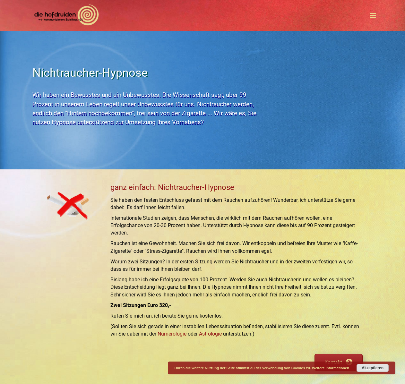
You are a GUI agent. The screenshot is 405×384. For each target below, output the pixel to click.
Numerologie (172, 334)
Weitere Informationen (330, 368)
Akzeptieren (372, 368)
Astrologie (210, 334)
